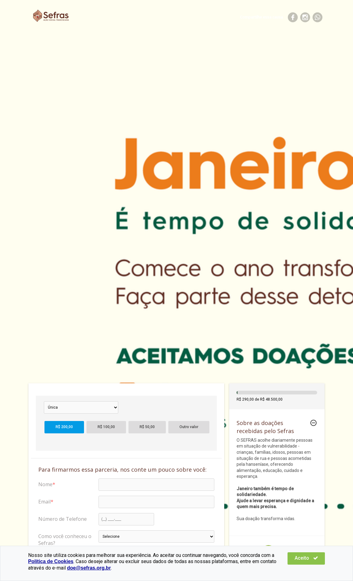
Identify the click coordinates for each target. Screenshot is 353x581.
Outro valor (188, 427)
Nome (45, 484)
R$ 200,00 (64, 427)
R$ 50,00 (147, 427)
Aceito (306, 558)
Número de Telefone (62, 519)
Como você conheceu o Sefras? (64, 539)
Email (44, 501)
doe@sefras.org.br (89, 567)
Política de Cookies (51, 561)
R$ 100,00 (106, 427)
